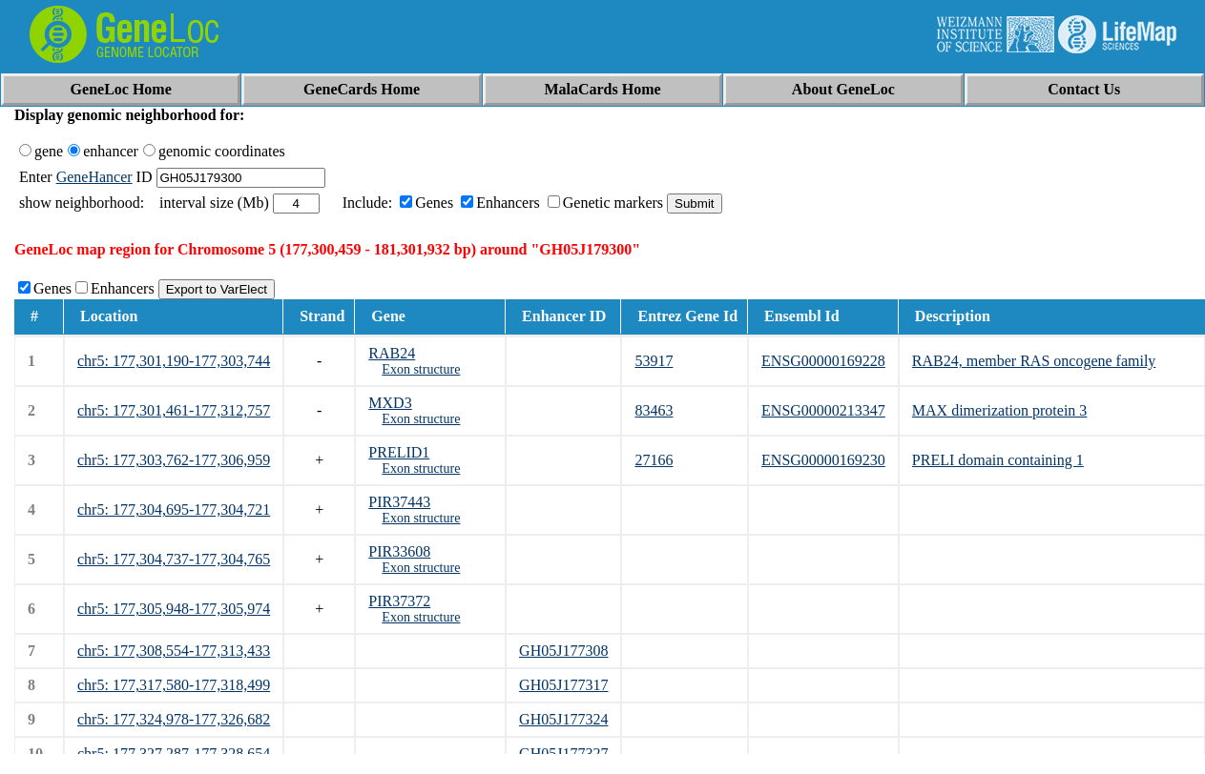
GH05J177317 (563, 685)
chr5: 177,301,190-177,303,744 (173, 361)
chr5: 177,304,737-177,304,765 (173, 559)
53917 (653, 361)
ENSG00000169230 (823, 460)
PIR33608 (399, 551)
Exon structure (421, 369)
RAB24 (391, 353)
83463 (653, 410)
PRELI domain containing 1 (998, 460)
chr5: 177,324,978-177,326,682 (173, 719)
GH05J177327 (563, 753)
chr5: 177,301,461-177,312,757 (173, 410)
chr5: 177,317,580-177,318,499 (173, 685)
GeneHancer (94, 177)
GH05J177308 (563, 650)
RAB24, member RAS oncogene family (1034, 361)
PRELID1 (398, 452)
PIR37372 (399, 601)
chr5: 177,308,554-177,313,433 (173, 650)
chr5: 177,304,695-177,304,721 (173, 509)
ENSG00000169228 (823, 361)
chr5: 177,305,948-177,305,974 (173, 609)
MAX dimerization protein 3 (1000, 410)
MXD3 (389, 403)
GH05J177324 (563, 719)
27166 (653, 460)
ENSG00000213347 (823, 410)
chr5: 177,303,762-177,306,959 (173, 460)
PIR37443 (399, 502)
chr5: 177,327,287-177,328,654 (173, 753)
